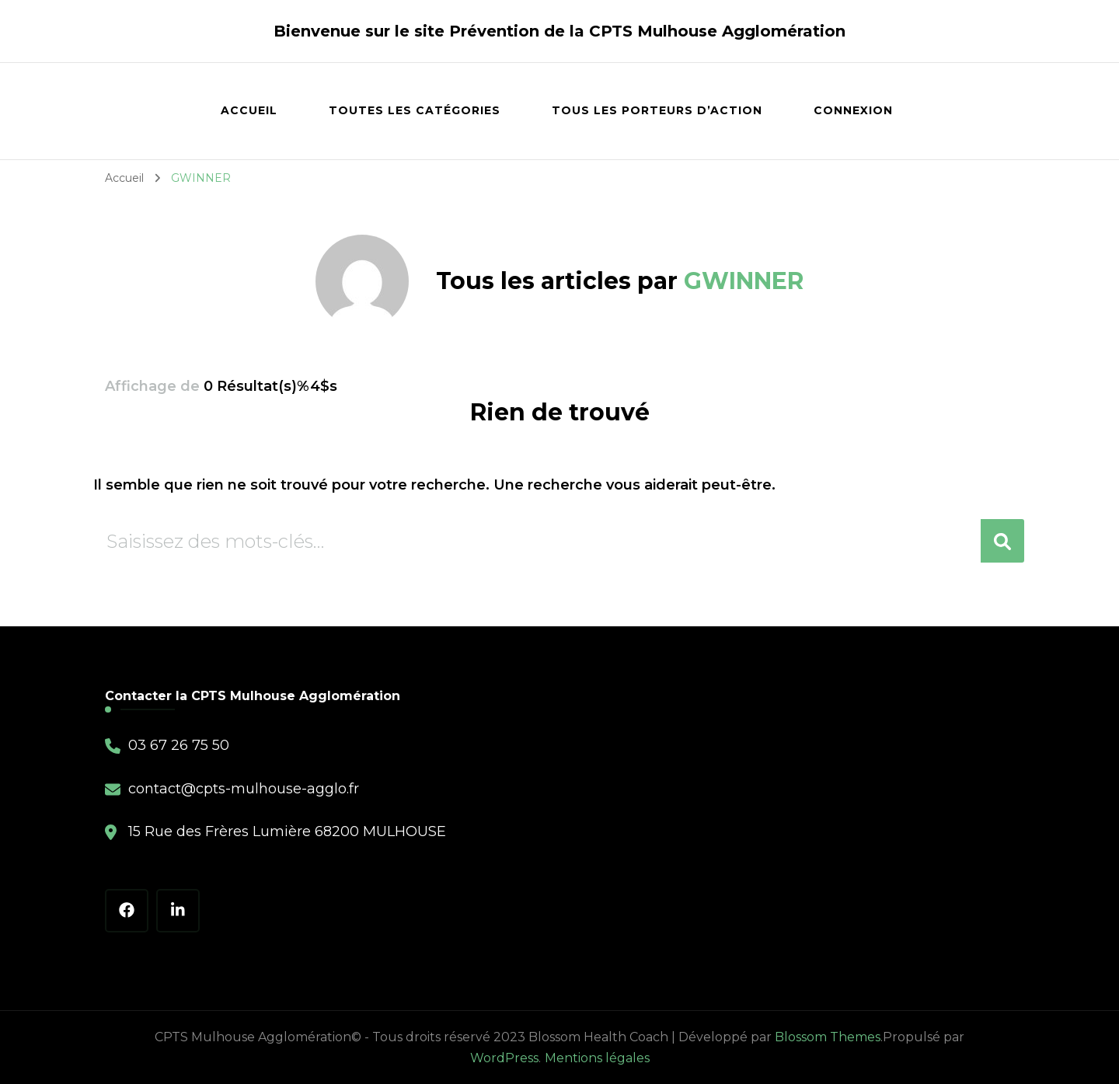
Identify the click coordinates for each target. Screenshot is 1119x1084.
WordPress (504, 1058)
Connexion (853, 110)
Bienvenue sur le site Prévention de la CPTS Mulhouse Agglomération (559, 31)
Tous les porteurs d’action (657, 110)
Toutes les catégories (414, 110)
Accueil (249, 110)
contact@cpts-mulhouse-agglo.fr (243, 788)
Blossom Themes (827, 1037)
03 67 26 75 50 (178, 745)
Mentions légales (597, 1058)
